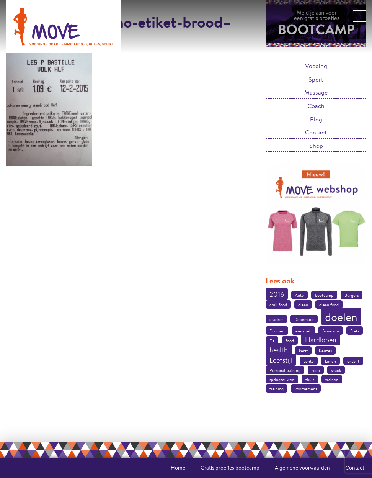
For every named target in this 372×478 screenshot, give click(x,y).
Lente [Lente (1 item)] (308, 361)
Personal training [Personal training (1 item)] (284, 370)
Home (178, 467)
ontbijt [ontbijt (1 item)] (353, 361)
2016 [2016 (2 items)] (276, 294)
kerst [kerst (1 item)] (303, 351)
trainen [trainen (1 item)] (331, 379)
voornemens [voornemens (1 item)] (306, 388)
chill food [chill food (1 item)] (278, 305)
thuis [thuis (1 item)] (309, 379)
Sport (315, 79)
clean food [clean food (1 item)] (329, 305)
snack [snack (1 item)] (336, 370)
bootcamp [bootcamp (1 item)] (324, 295)
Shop (316, 145)
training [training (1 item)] (276, 388)
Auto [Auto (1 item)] (299, 295)
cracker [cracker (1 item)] (276, 319)
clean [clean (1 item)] (303, 305)
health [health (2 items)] (278, 349)
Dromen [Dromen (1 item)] (276, 331)
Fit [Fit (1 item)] (271, 341)
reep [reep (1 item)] (316, 370)
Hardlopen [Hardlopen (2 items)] (320, 339)
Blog (316, 119)
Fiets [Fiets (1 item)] (354, 331)
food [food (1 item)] (290, 341)
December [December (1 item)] (304, 319)
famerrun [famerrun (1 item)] (330, 331)
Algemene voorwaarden (302, 467)
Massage (316, 92)
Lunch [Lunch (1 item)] (330, 361)
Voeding (316, 66)
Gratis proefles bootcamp (230, 467)
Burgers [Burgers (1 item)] (351, 295)
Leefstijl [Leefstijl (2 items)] (280, 360)
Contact (316, 132)
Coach (316, 105)
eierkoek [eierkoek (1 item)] (303, 331)
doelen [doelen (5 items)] (341, 316)
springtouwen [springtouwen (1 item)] (281, 379)
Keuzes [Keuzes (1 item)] (325, 351)
